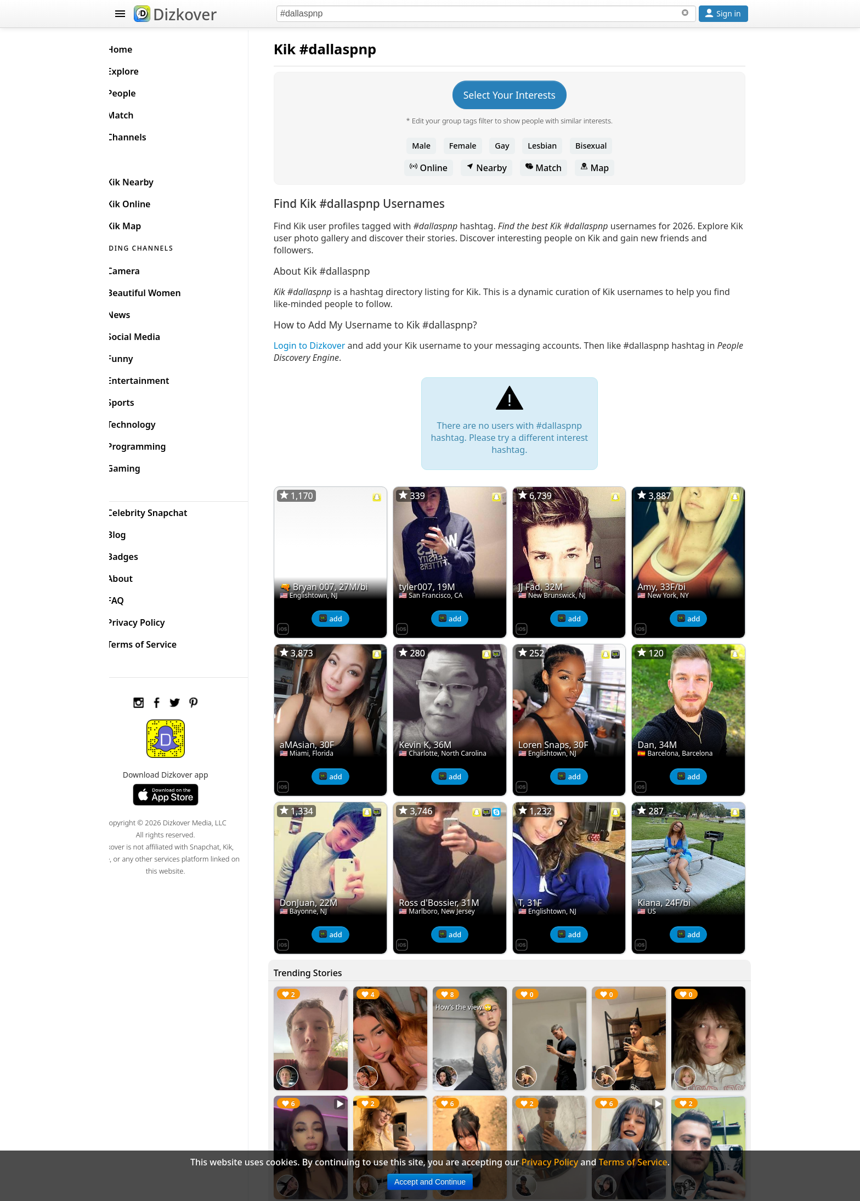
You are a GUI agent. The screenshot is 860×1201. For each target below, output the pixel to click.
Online (437, 168)
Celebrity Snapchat (164, 510)
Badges (140, 554)
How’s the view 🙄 (474, 995)
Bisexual (599, 145)
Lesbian (550, 145)
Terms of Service (159, 642)
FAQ (133, 598)
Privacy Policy (153, 620)
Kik (301, 49)
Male (430, 145)
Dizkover (175, 14)
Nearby (494, 168)
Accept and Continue (430, 1181)
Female (471, 145)
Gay (510, 145)
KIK (121, 156)
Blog (134, 532)
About (137, 576)
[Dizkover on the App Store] (299, 624)
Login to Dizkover (326, 345)
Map (603, 168)
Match (552, 168)
